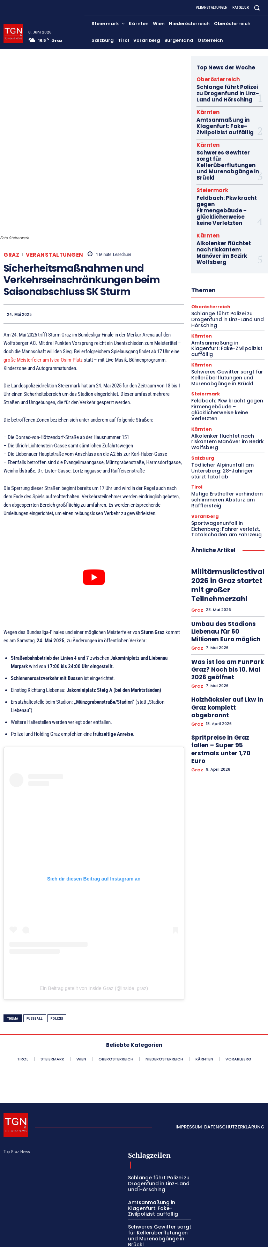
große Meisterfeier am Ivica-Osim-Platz (43, 314)
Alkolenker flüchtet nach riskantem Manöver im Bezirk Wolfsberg (226, 211)
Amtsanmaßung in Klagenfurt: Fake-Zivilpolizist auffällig (221, 117)
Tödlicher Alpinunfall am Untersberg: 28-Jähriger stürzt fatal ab (226, 406)
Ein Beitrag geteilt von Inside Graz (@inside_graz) (93, 943)
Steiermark (207, 166)
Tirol (196, 422)
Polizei (57, 973)
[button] (257, 7)
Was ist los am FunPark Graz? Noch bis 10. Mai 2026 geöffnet (227, 575)
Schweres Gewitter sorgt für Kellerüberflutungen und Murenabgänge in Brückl (225, 147)
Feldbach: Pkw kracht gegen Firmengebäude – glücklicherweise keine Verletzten (225, 180)
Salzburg (201, 395)
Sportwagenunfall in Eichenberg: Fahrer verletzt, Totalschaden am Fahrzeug (223, 460)
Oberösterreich (212, 78)
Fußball (35, 973)
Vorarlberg (203, 449)
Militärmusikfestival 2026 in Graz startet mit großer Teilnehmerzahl (222, 513)
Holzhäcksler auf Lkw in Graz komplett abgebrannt (225, 600)
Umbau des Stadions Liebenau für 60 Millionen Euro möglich (227, 550)
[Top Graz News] (13, 33)
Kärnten (204, 106)
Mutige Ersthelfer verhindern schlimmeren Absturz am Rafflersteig (223, 434)
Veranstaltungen (54, 209)
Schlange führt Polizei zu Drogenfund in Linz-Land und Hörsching (225, 90)
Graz (11, 209)
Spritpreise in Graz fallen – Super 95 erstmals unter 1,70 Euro (224, 627)
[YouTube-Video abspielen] (93, 532)
